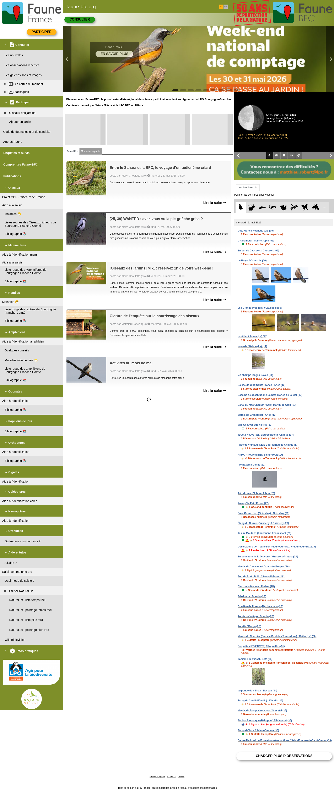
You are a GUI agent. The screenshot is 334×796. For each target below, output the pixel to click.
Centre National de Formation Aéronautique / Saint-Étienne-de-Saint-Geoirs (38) (285, 740)
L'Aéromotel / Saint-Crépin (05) (256, 240)
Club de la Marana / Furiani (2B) (256, 586)
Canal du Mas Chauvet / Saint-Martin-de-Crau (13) (267, 404)
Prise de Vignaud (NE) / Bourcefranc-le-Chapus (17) (268, 444)
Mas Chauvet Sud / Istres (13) (255, 424)
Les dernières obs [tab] (248, 187)
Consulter (79, 19)
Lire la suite (214, 203)
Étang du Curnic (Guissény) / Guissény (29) (263, 523)
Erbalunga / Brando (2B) (252, 596)
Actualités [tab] (72, 151)
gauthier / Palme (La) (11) (252, 336)
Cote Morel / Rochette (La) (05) (256, 230)
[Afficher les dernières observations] (254, 194)
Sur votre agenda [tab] (90, 151)
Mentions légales (157, 776)
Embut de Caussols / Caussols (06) (258, 250)
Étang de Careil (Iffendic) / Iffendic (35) (260, 700)
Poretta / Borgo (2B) (249, 626)
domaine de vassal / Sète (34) (255, 659)
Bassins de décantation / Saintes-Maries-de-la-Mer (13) (270, 395)
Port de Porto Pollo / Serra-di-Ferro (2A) (261, 576)
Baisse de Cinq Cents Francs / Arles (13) (261, 385)
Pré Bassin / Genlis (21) (251, 464)
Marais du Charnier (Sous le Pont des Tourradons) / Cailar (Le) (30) (277, 636)
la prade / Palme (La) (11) (252, 346)
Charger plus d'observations (284, 756)
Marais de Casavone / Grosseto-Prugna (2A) (264, 566)
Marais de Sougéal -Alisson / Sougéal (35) (262, 710)
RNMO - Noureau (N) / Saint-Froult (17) (260, 454)
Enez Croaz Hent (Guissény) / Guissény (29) (263, 513)
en (226, 7)
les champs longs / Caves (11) (255, 375)
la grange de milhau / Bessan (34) (257, 690)
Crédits (181, 776)
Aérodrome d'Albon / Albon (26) (256, 493)
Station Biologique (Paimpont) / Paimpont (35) (265, 720)
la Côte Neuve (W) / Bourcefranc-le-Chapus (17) (265, 434)
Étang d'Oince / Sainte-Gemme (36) (258, 730)
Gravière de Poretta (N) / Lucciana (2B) (260, 606)
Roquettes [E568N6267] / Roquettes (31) (261, 646)
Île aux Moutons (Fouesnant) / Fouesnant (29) (264, 533)
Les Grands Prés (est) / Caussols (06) (260, 307)
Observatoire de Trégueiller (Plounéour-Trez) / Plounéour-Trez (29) (277, 546)
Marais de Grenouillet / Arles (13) (257, 414)
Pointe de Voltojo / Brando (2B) (256, 616)
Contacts (171, 776)
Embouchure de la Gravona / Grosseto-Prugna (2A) (268, 556)
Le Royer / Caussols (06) (252, 260)
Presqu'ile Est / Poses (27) (253, 503)
